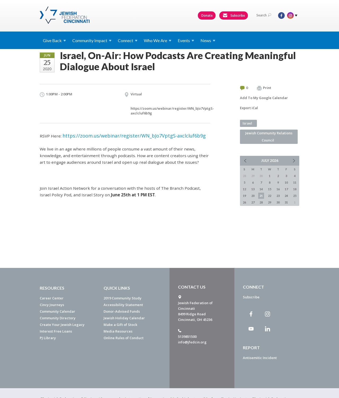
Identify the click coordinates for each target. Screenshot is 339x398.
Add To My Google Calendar (264, 97)
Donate (207, 15)
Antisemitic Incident (260, 357)
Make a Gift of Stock (120, 324)
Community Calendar (57, 311)
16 (278, 189)
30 (278, 202)
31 (286, 202)
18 (294, 189)
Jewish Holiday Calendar (124, 318)
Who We (157, 40)
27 (253, 202)
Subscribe (234, 15)
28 (261, 202)
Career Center (52, 298)
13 (253, 189)
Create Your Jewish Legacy (62, 324)
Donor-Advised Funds (122, 311)
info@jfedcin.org (192, 342)
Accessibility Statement (123, 304)
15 (269, 189)
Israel (247, 123)
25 (294, 195)
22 (269, 195)
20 (253, 195)
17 (286, 189)
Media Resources (118, 331)
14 (261, 189)
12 (244, 189)
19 (244, 195)
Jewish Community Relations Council (268, 137)
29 (269, 202)
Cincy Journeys (52, 304)
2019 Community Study (122, 298)
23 (278, 195)
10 (286, 182)
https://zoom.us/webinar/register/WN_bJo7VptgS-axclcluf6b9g (134, 135)
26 (244, 202)
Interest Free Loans (56, 331)
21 (261, 195)
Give (54, 40)
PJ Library (48, 337)
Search (263, 15)
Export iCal (249, 107)
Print (264, 88)
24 (286, 195)
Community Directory (57, 318)
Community (91, 40)
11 (294, 182)
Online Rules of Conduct (124, 337)
